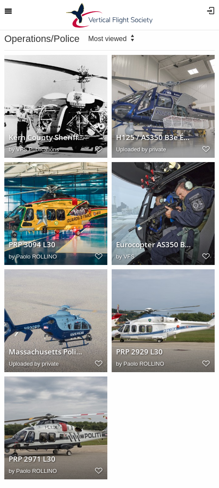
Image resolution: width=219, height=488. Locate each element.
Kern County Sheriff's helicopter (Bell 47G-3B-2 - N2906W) (46, 137)
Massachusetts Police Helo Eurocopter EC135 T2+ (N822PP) (46, 352)
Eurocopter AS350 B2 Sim (153, 244)
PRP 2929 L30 (139, 352)
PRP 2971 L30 (32, 459)
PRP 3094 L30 (32, 244)
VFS (128, 256)
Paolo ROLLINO (36, 256)
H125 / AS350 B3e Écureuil (153, 137)
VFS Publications (37, 149)
